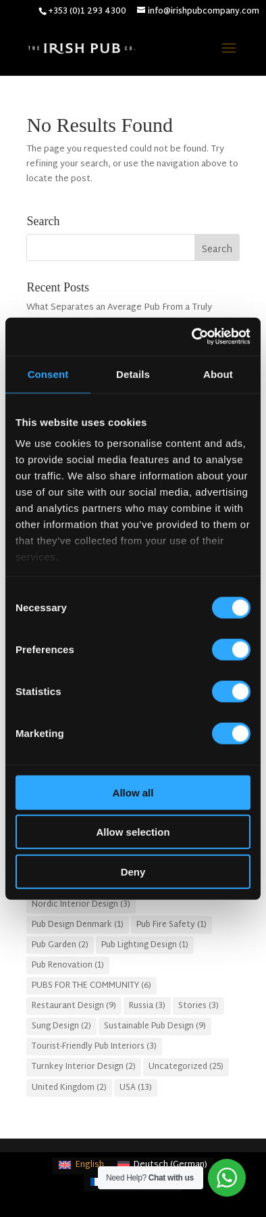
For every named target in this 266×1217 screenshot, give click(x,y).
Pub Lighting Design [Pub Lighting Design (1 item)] (144, 945)
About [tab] (218, 373)
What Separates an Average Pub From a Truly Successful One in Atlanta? (119, 315)
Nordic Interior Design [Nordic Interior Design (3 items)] (81, 904)
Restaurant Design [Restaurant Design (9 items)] (74, 1006)
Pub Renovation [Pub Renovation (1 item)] (68, 965)
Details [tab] (133, 373)
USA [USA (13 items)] (135, 1087)
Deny (133, 871)
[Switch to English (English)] (81, 1166)
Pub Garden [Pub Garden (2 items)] (60, 945)
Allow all (133, 792)
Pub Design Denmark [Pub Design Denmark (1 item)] (78, 924)
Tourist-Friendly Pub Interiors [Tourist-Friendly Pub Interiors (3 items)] (94, 1046)
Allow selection (132, 832)
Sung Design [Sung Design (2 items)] (61, 1026)
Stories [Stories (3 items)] (198, 1006)
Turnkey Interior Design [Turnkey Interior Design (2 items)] (84, 1066)
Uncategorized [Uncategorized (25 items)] (186, 1066)
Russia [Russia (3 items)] (147, 1006)
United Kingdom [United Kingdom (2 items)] (69, 1087)
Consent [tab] (48, 373)
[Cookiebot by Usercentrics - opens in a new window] (192, 336)
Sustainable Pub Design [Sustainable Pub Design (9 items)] (155, 1026)
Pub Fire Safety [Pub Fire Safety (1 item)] (171, 924)
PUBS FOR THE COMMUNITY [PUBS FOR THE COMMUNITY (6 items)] (91, 985)
